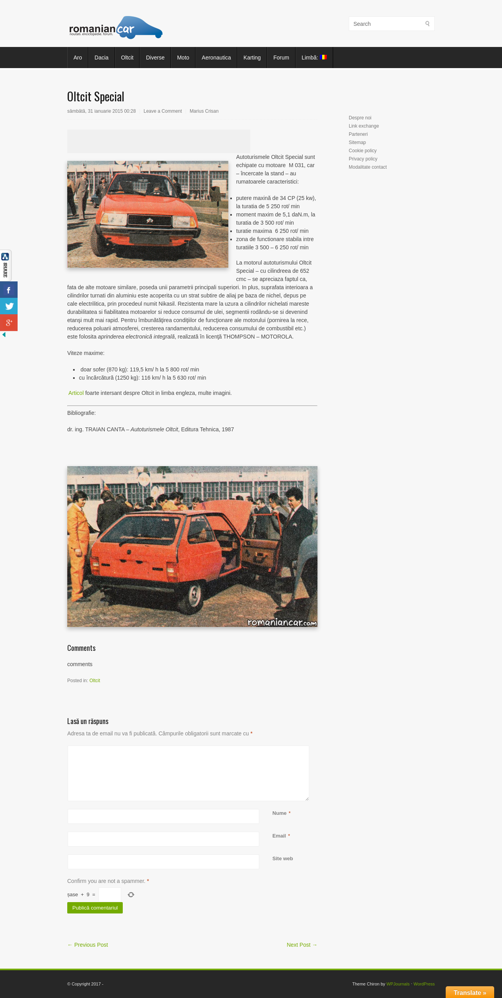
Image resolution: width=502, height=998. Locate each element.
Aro (78, 57)
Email (279, 836)
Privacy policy (363, 159)
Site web (283, 858)
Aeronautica (216, 57)
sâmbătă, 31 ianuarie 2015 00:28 (101, 111)
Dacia (102, 57)
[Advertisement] (158, 141)
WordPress (424, 984)
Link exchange (364, 126)
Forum (281, 57)
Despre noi (360, 118)
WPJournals (397, 984)
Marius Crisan (204, 111)
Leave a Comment (162, 111)
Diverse (155, 57)
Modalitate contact (368, 167)
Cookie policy (362, 150)
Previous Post (87, 945)
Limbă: (314, 57)
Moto (183, 57)
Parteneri (358, 134)
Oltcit (127, 57)
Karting (252, 57)
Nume (280, 813)
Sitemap (357, 142)
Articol (75, 393)
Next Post (302, 945)
